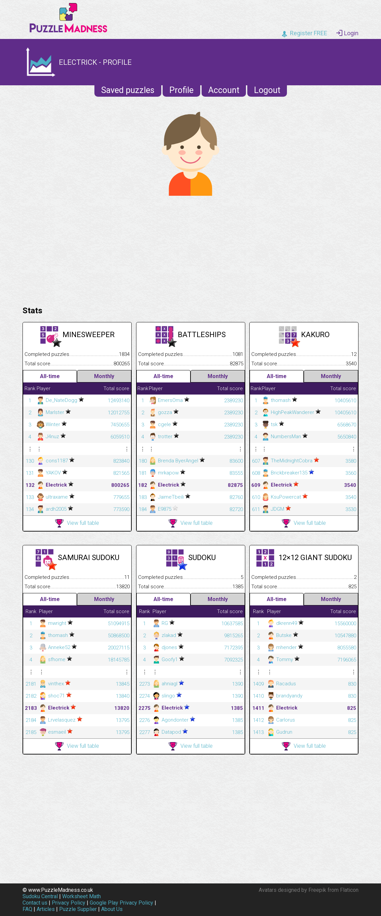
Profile (181, 90)
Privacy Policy (68, 903)
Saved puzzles (128, 90)
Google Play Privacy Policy (121, 903)
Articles (46, 909)
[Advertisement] (190, 249)
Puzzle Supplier (78, 909)
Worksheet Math (81, 896)
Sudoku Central (40, 896)
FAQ (27, 909)
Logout (267, 90)
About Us (112, 909)
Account (223, 90)
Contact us (35, 903)
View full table (77, 523)
